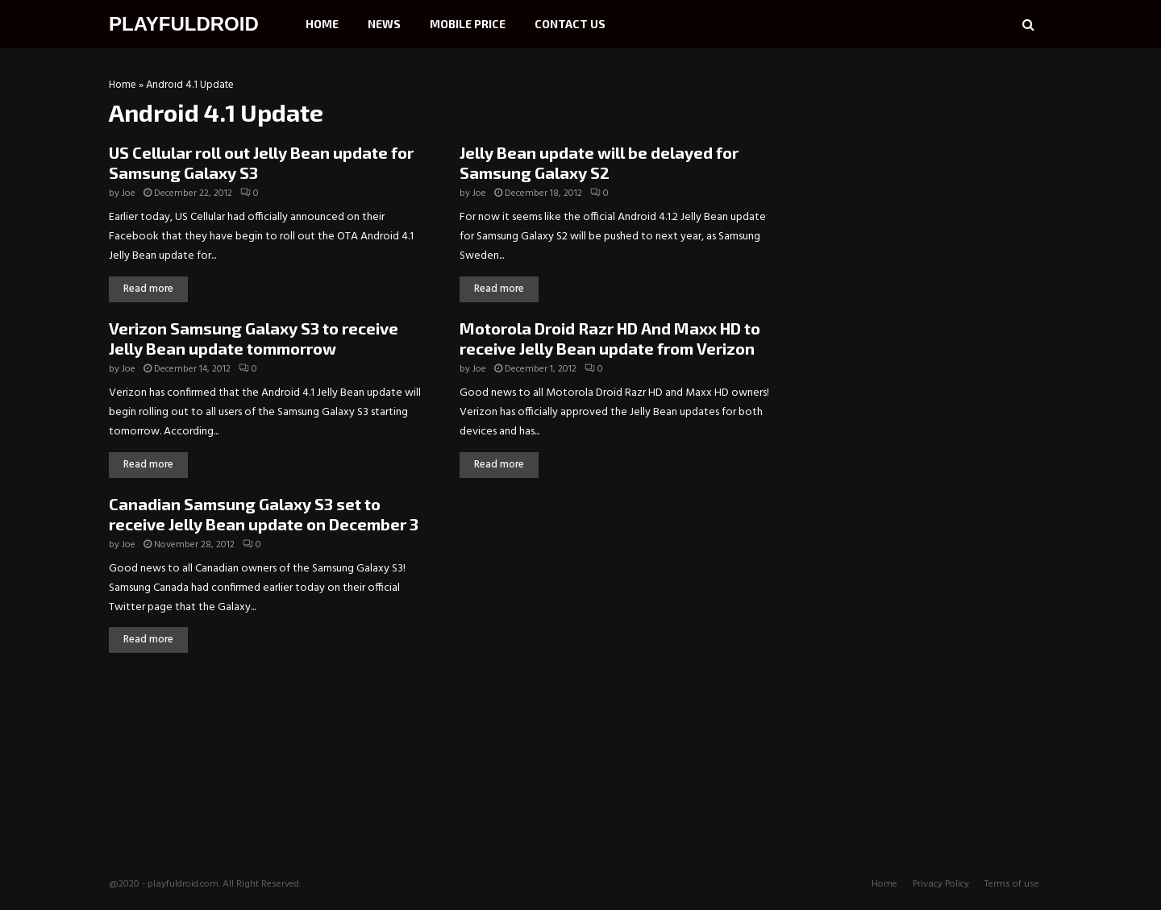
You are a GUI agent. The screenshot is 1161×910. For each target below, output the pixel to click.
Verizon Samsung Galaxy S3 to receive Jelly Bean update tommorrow (253, 338)
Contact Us (570, 24)
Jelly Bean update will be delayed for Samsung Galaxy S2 (599, 162)
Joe (128, 193)
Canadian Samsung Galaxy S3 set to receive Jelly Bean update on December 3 (263, 514)
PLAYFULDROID (184, 24)
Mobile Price (468, 24)
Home (322, 24)
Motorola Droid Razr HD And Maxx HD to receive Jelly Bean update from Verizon (610, 338)
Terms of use (1011, 884)
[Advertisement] (931, 181)
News (384, 24)
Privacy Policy (941, 884)
